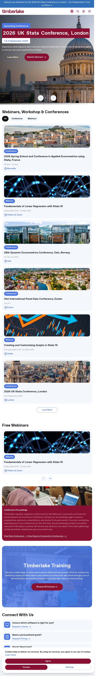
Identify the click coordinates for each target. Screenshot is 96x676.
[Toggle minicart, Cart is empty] (83, 11)
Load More (47, 410)
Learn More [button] (12, 57)
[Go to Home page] (13, 11)
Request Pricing (21, 638)
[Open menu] (89, 11)
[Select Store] (71, 11)
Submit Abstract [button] (37, 57)
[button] (40, 98)
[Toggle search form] (77, 11)
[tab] (5, 119)
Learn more (10, 655)
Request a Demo (22, 626)
